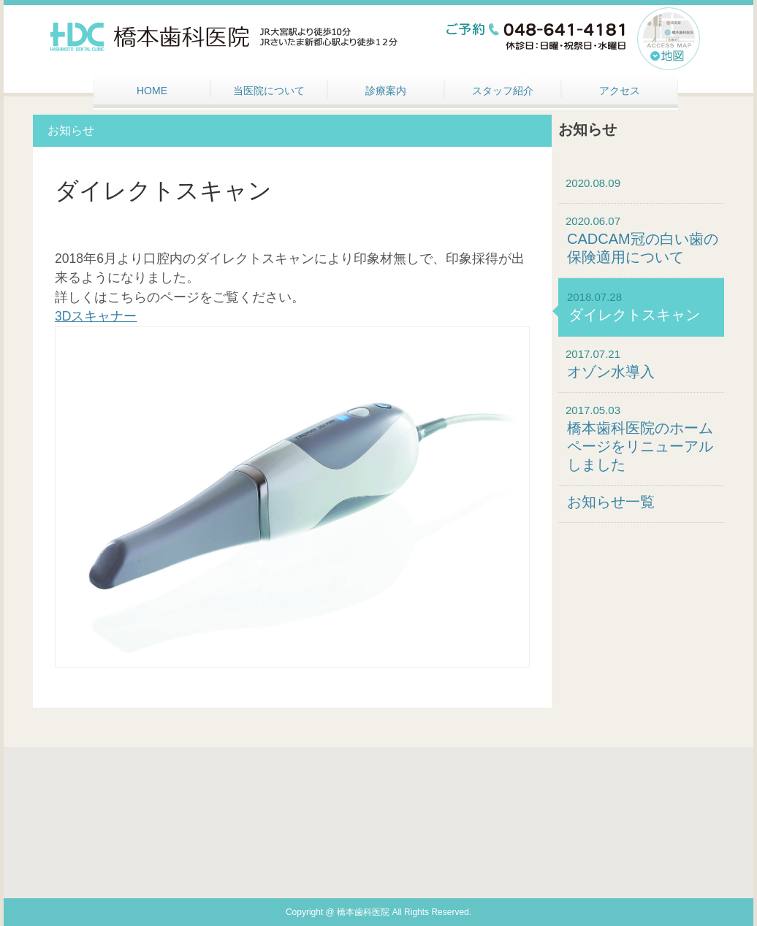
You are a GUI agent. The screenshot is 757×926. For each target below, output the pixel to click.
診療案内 (385, 90)
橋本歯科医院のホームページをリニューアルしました (640, 446)
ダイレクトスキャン (634, 315)
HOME (152, 90)
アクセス (619, 90)
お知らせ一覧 (611, 502)
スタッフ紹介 (502, 90)
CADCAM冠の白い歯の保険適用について (642, 248)
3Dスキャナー (96, 316)
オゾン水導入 (611, 372)
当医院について (269, 90)
